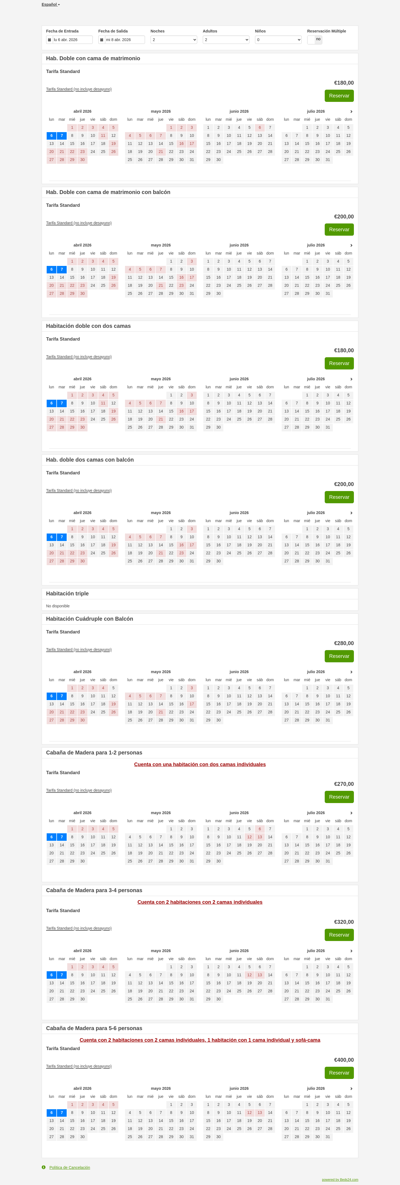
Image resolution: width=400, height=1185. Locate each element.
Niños (260, 31)
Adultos (210, 31)
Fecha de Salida (113, 31)
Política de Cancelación (66, 1167)
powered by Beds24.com (340, 1180)
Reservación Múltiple (326, 31)
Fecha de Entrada (62, 31)
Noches (158, 31)
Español (51, 4)
